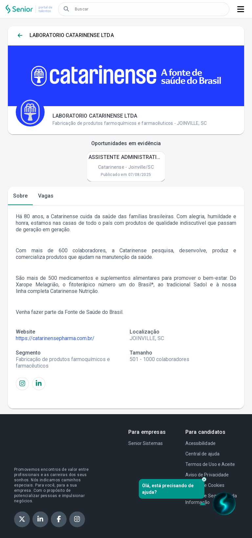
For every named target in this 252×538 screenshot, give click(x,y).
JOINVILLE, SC (147, 338)
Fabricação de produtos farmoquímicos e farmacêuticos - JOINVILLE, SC (129, 123)
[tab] (20, 196)
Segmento (28, 353)
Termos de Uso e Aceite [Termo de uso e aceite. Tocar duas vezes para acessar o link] (210, 464)
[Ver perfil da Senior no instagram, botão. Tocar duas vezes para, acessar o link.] (77, 519)
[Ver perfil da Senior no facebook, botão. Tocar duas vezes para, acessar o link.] (59, 519)
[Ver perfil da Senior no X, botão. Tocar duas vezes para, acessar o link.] (22, 519)
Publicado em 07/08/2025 (126, 174)
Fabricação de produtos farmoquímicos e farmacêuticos (63, 362)
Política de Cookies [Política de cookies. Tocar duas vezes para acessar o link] (204, 485)
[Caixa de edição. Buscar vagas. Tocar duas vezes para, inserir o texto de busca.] (149, 9)
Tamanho (141, 353)
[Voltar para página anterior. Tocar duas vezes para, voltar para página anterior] (20, 35)
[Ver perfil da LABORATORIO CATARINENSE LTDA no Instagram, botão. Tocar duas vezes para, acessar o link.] (22, 383)
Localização (144, 332)
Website (25, 332)
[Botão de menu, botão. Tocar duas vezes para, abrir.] (241, 9)
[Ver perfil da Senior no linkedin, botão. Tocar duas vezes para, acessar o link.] (40, 519)
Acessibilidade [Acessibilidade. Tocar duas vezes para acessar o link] (200, 443)
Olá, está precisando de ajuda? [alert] (173, 489)
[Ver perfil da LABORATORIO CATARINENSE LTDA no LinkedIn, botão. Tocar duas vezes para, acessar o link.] (38, 383)
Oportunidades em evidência (126, 143)
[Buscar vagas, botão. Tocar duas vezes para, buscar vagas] (66, 9)
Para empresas (147, 432)
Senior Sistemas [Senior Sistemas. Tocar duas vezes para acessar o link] (145, 443)
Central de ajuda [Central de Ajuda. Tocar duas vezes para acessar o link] (202, 453)
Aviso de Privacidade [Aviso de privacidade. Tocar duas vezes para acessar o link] (207, 474)
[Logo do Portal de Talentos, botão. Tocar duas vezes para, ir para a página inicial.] (29, 9)
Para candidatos (205, 432)
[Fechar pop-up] (204, 479)
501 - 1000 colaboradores (159, 359)
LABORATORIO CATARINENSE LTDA (72, 35)
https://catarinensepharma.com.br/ (55, 338)
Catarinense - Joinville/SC (126, 167)
